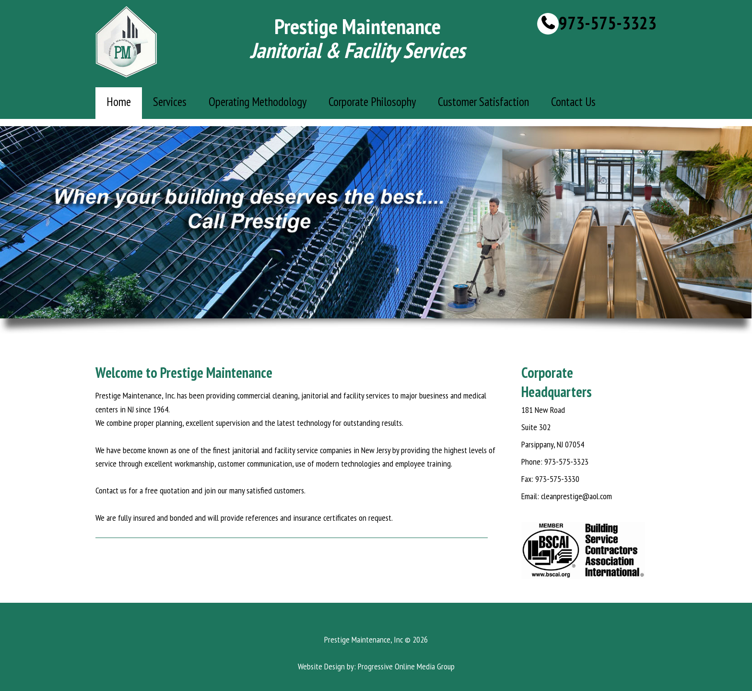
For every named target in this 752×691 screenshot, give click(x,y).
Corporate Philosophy (372, 101)
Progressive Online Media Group (406, 666)
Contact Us (573, 101)
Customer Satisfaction (483, 101)
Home (118, 101)
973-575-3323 (608, 23)
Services (170, 101)
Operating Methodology (257, 101)
